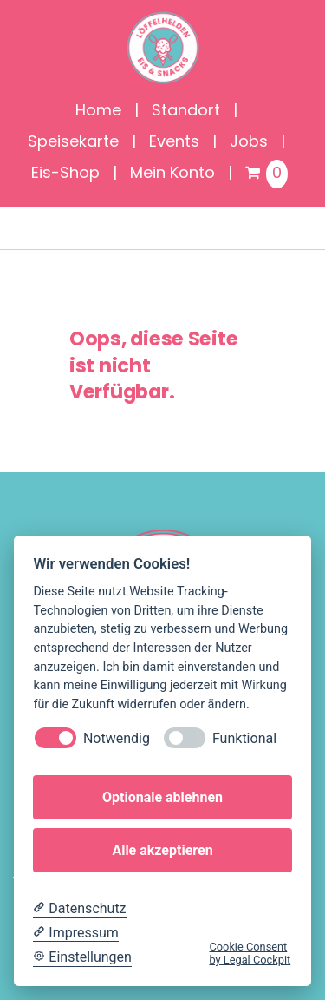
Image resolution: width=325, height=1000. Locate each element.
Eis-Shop (65, 174)
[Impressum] (75, 933)
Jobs (249, 142)
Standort (186, 111)
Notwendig (116, 738)
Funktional (244, 738)
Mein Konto (172, 174)
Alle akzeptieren (162, 850)
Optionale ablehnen (162, 797)
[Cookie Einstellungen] (82, 957)
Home (98, 111)
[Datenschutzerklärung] (79, 909)
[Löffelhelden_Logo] (163, 17)
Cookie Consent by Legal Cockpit (249, 953)
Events (174, 142)
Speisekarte (73, 142)
